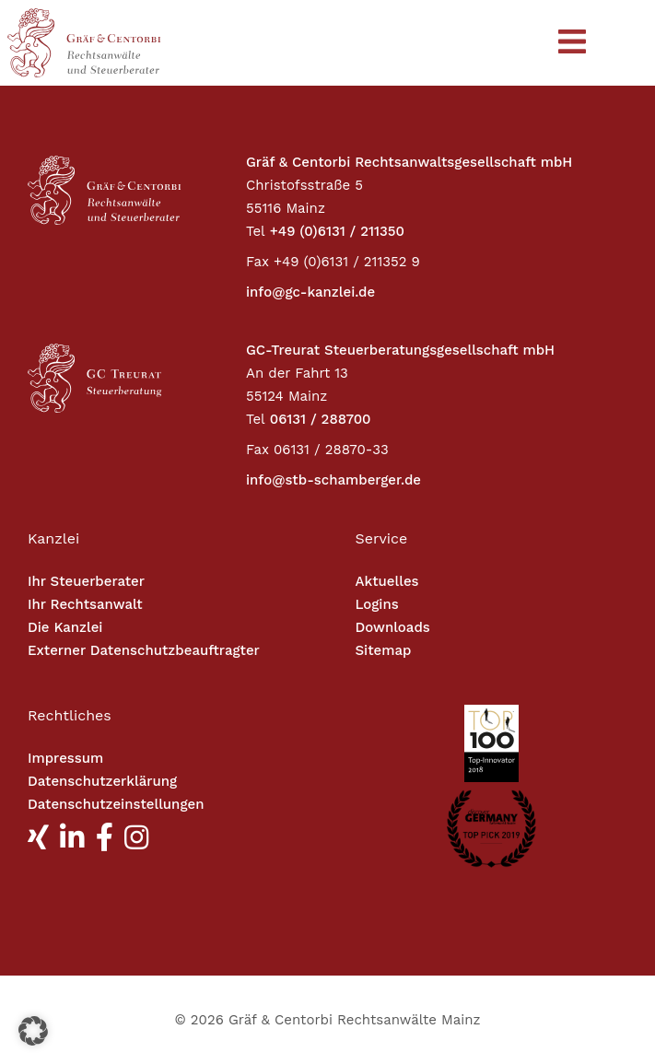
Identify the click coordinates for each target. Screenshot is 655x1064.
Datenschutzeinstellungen (116, 804)
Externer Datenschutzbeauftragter (144, 650)
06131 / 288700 (320, 419)
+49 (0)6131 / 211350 (337, 231)
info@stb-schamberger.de (333, 480)
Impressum (65, 758)
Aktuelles (387, 581)
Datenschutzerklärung (102, 781)
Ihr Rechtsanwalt (85, 604)
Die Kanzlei (65, 627)
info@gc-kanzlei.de (310, 292)
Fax (257, 261)
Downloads (393, 627)
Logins (377, 604)
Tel (255, 231)
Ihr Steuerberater (86, 581)
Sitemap (384, 650)
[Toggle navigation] (572, 42)
